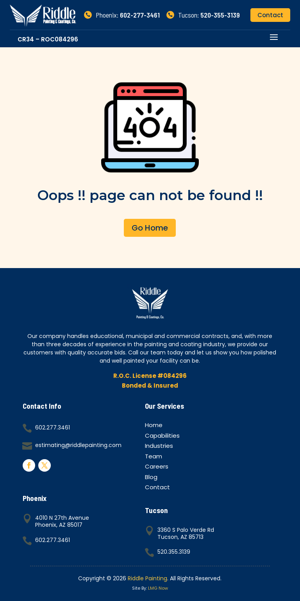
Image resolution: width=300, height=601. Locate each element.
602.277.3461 (52, 427)
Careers (156, 467)
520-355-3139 (220, 15)
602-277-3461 (140, 15)
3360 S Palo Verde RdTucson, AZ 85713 (185, 533)
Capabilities (162, 437)
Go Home (150, 227)
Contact (270, 15)
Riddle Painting (147, 578)
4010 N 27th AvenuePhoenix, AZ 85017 (62, 521)
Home (153, 426)
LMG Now (158, 588)
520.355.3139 (173, 552)
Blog (151, 478)
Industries (159, 447)
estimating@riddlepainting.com (78, 445)
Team (153, 457)
